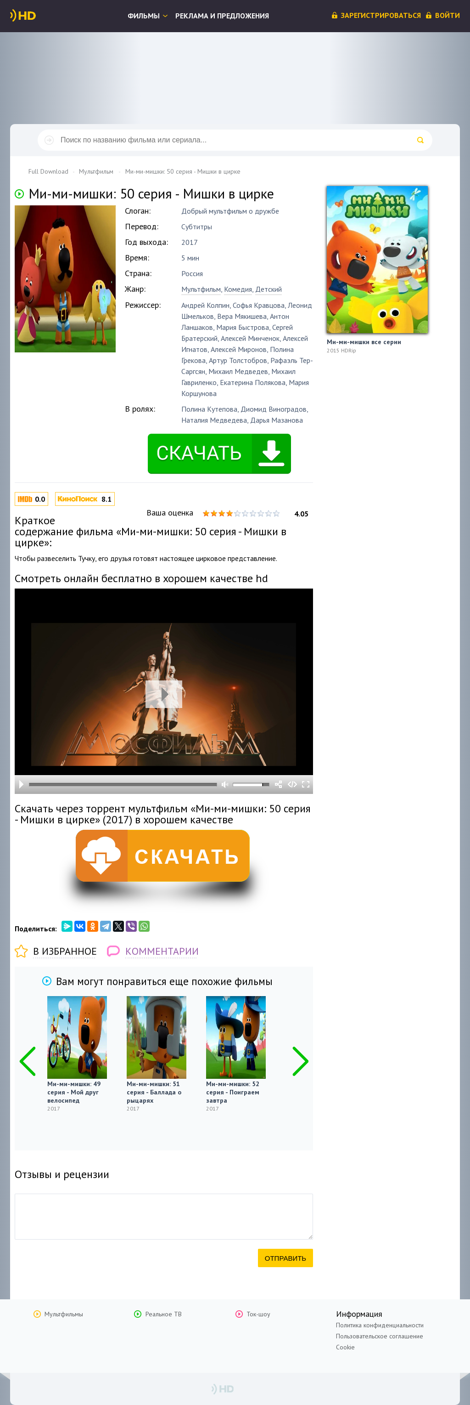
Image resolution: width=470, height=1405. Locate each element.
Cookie (345, 1347)
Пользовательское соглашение (379, 1336)
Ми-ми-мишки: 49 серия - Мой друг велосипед (74, 1092)
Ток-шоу (258, 1314)
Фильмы (144, 15)
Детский (268, 289)
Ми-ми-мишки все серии (364, 342)
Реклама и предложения (222, 15)
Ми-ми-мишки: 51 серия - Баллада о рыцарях (154, 1092)
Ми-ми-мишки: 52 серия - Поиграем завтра (232, 1092)
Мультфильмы (64, 1314)
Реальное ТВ (163, 1314)
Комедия (238, 289)
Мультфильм (201, 289)
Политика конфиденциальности (380, 1325)
